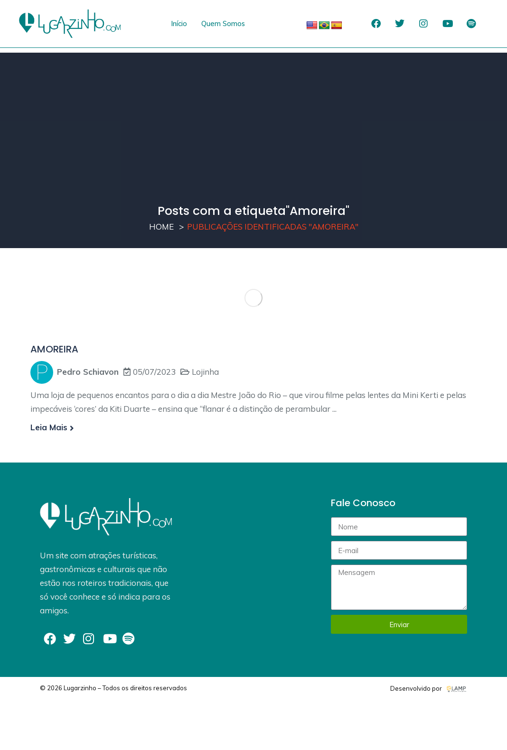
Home (161, 226)
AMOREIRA (54, 349)
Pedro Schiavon (88, 372)
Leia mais (52, 427)
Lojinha (205, 372)
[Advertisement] (253, 119)
